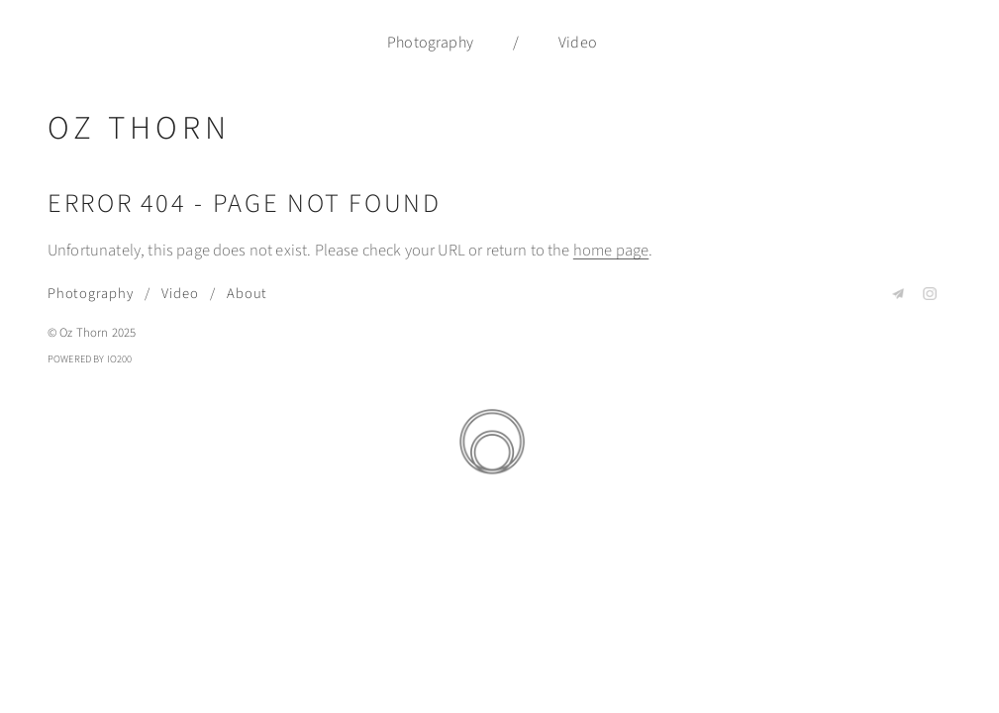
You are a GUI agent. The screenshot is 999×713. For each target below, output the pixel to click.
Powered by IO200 (90, 359)
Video (577, 42)
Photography (430, 42)
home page (611, 250)
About (247, 293)
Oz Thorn (139, 128)
